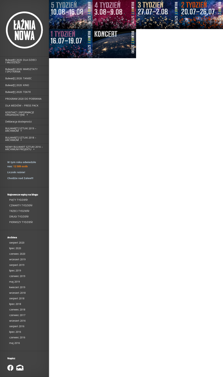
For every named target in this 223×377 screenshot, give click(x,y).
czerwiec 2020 (17, 253)
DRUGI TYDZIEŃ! (19, 216)
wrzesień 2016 (17, 320)
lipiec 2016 (15, 331)
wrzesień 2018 (17, 292)
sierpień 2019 (16, 265)
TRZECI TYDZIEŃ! (19, 211)
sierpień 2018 (16, 298)
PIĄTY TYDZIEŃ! (18, 199)
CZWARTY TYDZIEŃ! (20, 205)
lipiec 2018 (15, 304)
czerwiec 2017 (17, 315)
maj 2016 (14, 343)
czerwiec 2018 (17, 309)
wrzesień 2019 (17, 259)
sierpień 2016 (16, 326)
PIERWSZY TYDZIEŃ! (21, 222)
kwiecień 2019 (17, 287)
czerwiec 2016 (17, 337)
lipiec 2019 (15, 270)
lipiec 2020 (15, 248)
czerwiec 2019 (17, 276)
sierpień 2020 (16, 242)
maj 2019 (14, 281)
